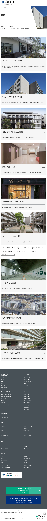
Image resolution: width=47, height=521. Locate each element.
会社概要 (25, 460)
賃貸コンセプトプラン (27, 435)
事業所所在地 (26, 467)
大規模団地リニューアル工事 (39, 248)
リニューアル (26, 448)
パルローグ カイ (4, 426)
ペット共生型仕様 (4, 435)
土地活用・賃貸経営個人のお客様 (5, 375)
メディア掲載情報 (4, 460)
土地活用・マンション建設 (5, 377)
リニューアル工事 (27, 404)
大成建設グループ (4, 465)
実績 (2, 381)
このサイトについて (4, 510)
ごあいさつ (3, 456)
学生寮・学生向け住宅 (5, 433)
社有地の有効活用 (4, 448)
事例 (2, 383)
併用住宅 (25, 432)
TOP (1, 7)
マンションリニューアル (6, 391)
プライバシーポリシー (13, 510)
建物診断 (2, 400)
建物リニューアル (27, 379)
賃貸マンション (26, 394)
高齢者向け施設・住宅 (5, 432)
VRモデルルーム (4, 389)
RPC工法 (2, 430)
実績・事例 (25, 383)
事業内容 (25, 462)
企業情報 (3, 453)
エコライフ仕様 (26, 430)
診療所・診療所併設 (27, 400)
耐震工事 (39, 251)
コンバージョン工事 (23, 251)
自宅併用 (25, 446)
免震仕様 (25, 428)
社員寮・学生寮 (26, 396)
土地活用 (2, 446)
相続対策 (2, 445)
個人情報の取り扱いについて (25, 510)
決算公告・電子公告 (27, 465)
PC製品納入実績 (27, 406)
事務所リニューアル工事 (8, 251)
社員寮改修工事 (8, 254)
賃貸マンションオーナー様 (6, 394)
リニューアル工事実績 (5, 404)
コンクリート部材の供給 (28, 381)
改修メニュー (3, 402)
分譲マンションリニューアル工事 (8, 248)
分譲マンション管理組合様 (6, 396)
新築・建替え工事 (27, 377)
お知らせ (2, 462)
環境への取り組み (27, 458)
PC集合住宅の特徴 (4, 417)
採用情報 (2, 464)
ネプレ (2, 428)
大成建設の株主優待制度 (5, 467)
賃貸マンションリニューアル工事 (23, 248)
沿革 (24, 464)
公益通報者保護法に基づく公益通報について (9, 512)
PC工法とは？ (26, 385)
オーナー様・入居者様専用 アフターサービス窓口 (23, 490)
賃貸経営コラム (4, 387)
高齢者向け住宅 (27, 398)
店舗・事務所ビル (27, 402)
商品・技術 (3, 385)
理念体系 (2, 458)
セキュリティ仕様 (27, 433)
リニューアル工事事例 (5, 406)
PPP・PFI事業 (26, 409)
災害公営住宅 (26, 407)
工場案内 (25, 456)
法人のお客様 (26, 374)
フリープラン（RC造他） (28, 426)
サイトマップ (21, 512)
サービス (2, 379)
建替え (25, 445)
